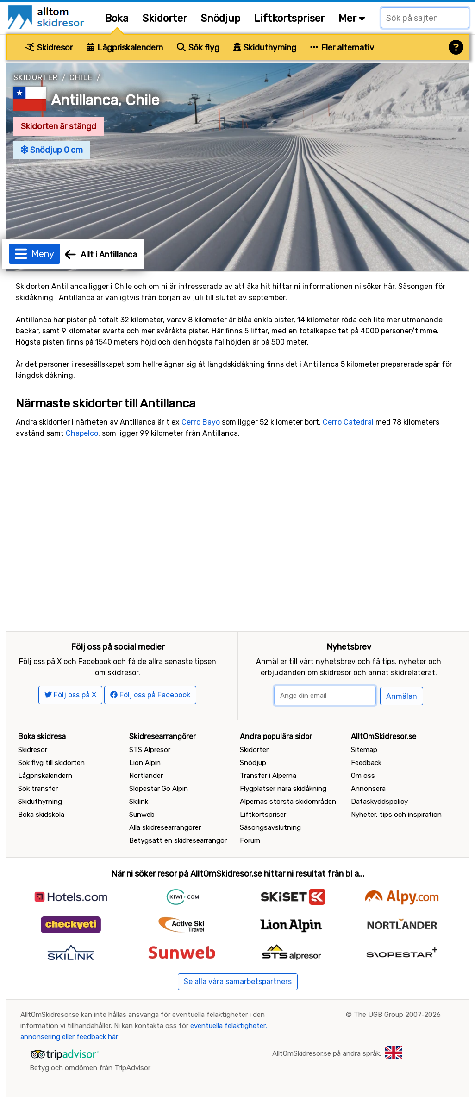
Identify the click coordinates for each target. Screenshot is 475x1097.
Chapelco (82, 433)
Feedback (366, 762)
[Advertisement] (237, 562)
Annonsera (368, 788)
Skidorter (165, 18)
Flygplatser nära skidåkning (283, 788)
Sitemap (364, 750)
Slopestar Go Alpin (158, 788)
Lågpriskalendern (125, 48)
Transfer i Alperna (268, 775)
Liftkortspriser (289, 18)
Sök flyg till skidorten (51, 762)
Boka (117, 18)
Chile (81, 77)
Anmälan (401, 696)
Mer (351, 18)
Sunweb (142, 814)
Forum (250, 840)
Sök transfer (38, 788)
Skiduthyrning (265, 48)
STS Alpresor (149, 750)
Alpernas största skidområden (288, 801)
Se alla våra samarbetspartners (238, 981)
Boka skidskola (41, 814)
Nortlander (146, 775)
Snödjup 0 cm (52, 150)
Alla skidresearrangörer (165, 827)
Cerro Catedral (348, 422)
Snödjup (220, 18)
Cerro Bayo (200, 422)
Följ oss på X (70, 694)
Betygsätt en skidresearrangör (178, 840)
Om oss (363, 775)
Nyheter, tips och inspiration (396, 814)
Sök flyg (198, 48)
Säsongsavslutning (270, 827)
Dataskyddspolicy (379, 801)
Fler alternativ (342, 48)
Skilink (138, 801)
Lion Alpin (145, 762)
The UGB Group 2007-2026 (397, 1014)
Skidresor (49, 48)
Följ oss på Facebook (150, 694)
